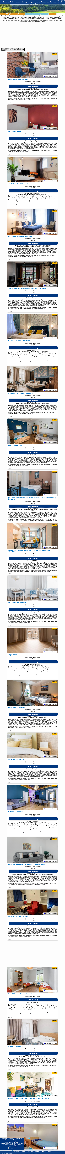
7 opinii (43, 403)
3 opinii (55, 509)
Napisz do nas (48, 1151)
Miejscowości (21, 13)
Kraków (54, 53)
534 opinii (40, 613)
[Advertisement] (32, 35)
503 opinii (41, 89)
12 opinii (47, 299)
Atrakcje (44, 13)
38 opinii (41, 194)
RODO (15, 1146)
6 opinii (42, 351)
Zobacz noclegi (33, 86)
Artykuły (52, 13)
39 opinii (40, 822)
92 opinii (42, 246)
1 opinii (37, 665)
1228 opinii (40, 717)
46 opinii (51, 562)
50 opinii (41, 927)
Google (3, 1139)
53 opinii (39, 142)
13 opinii (47, 874)
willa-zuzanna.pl (61, 0)
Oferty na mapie (13, 13)
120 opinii (39, 1056)
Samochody (36, 13)
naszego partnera (27, 99)
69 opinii (39, 456)
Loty (29, 13)
